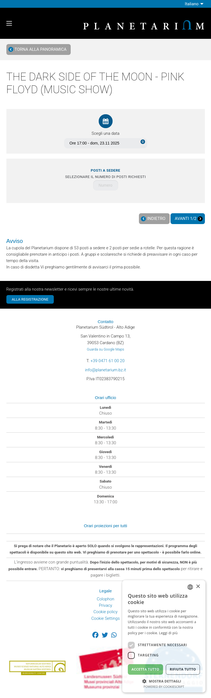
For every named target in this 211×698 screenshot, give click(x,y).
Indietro (153, 218)
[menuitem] (195, 4)
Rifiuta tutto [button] (183, 669)
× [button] (198, 587)
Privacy (105, 605)
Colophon (105, 599)
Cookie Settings (105, 618)
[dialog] (163, 636)
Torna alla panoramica (37, 49)
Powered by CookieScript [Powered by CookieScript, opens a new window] (164, 686)
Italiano (192, 3)
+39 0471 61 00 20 (107, 360)
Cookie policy (105, 611)
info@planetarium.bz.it (105, 369)
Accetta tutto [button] (145, 669)
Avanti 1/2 (189, 218)
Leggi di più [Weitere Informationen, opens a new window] (168, 633)
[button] (164, 680)
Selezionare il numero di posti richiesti (105, 173)
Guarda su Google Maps (105, 349)
